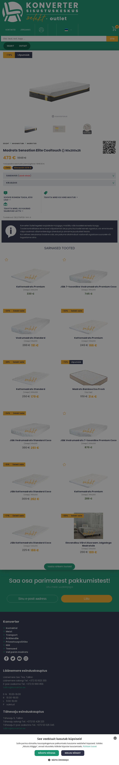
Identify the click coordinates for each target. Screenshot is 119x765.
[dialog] (59, 382)
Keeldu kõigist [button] (73, 753)
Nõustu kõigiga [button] (46, 753)
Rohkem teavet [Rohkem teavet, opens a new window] (90, 746)
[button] (59, 759)
